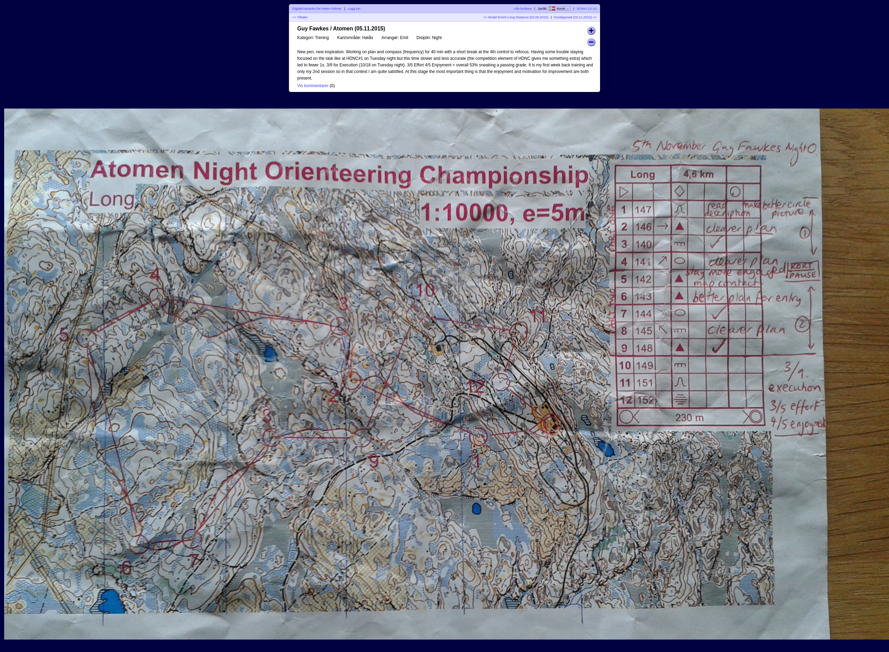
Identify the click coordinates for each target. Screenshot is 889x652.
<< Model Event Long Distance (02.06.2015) (515, 17)
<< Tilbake (300, 17)
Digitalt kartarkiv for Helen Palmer (317, 8)
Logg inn (354, 8)
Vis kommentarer (312, 85)
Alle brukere (523, 8)
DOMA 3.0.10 (587, 8)
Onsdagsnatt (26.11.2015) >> (575, 17)
